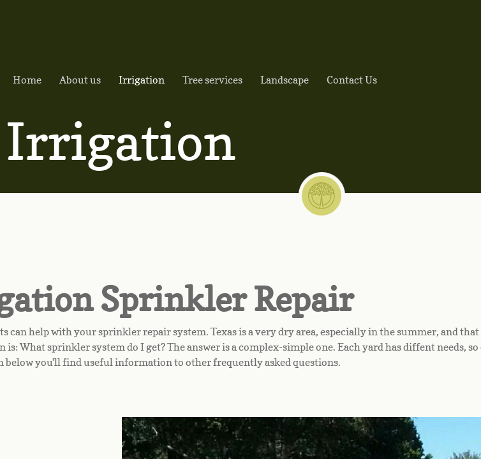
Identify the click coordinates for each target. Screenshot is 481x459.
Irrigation (142, 79)
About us (80, 79)
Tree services (212, 79)
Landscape (284, 79)
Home (27, 79)
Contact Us (352, 79)
